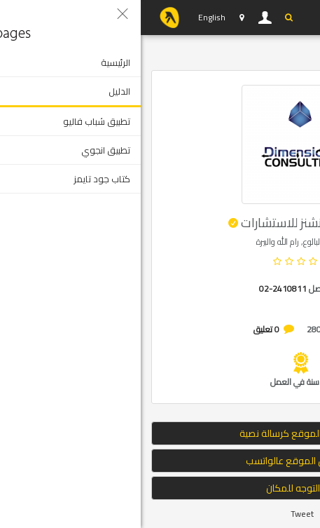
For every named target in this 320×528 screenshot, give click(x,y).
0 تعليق (126, 329)
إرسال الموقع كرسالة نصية (160, 433)
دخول (125, 18)
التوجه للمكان (160, 488)
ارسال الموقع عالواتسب (160, 461)
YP (29, 17)
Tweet (161, 514)
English (71, 17)
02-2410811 (142, 288)
